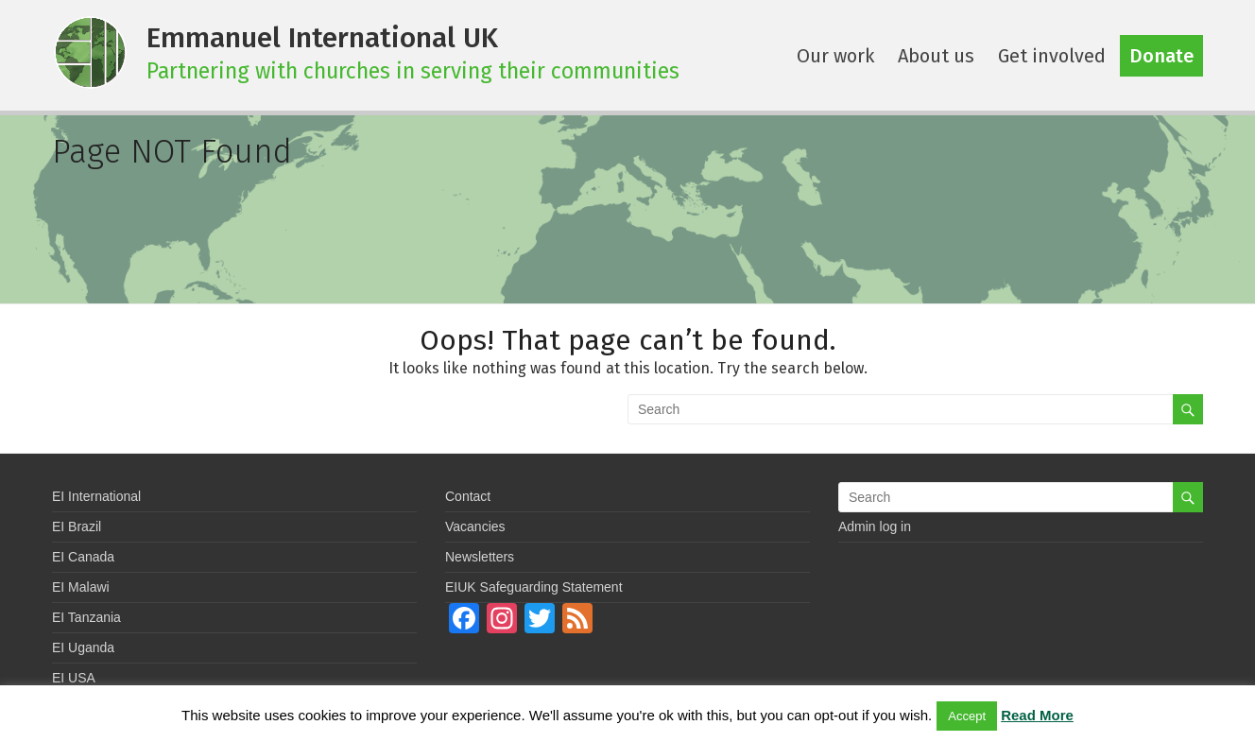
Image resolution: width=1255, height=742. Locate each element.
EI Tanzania (86, 617)
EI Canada (83, 556)
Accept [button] (967, 716)
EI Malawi (81, 587)
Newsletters (479, 556)
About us (936, 55)
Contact (467, 496)
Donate (1161, 55)
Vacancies (475, 526)
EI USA (73, 677)
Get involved (1052, 55)
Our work (835, 55)
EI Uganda (83, 647)
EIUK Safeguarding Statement (534, 587)
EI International (96, 496)
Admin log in (874, 526)
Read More (1037, 715)
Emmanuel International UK (322, 38)
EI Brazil (76, 526)
